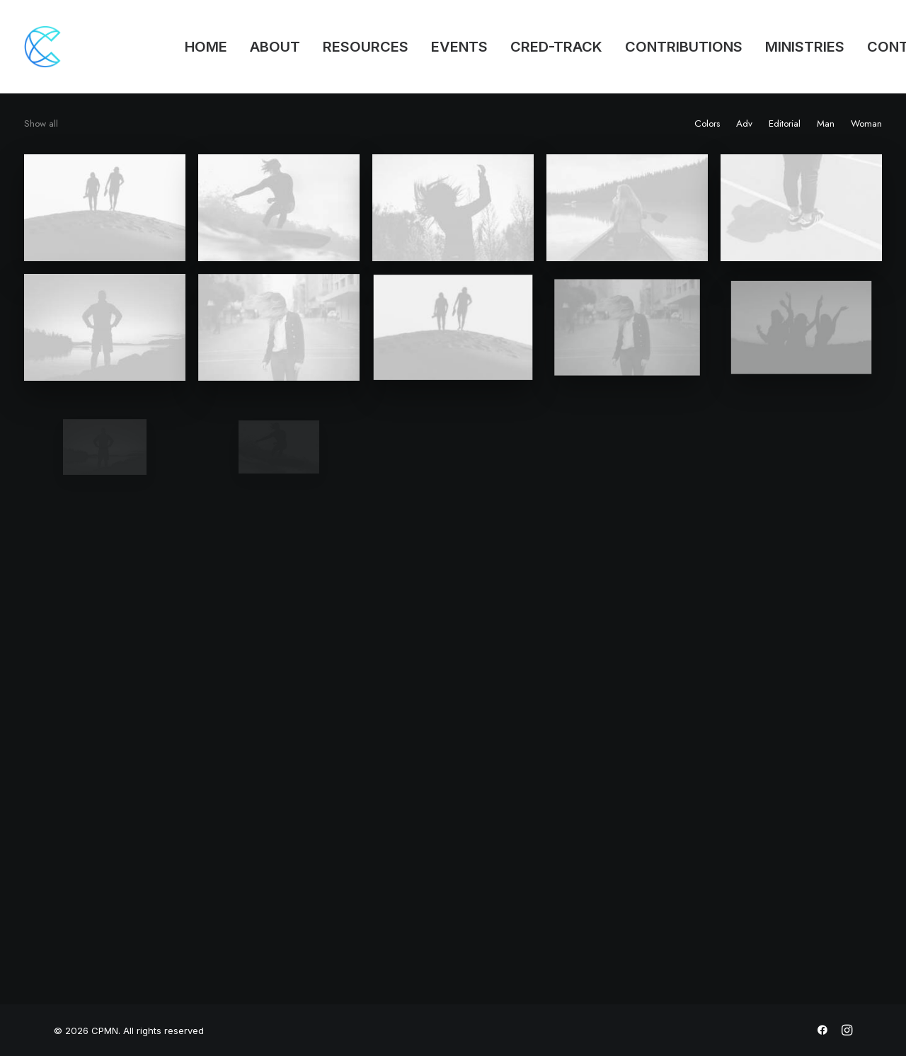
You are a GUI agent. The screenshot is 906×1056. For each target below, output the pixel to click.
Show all (41, 124)
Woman (866, 124)
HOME (206, 46)
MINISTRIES (804, 46)
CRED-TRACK (556, 46)
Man (826, 124)
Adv (744, 124)
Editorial (785, 124)
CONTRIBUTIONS (683, 46)
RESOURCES (365, 46)
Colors (707, 124)
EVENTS (459, 46)
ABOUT (275, 46)
